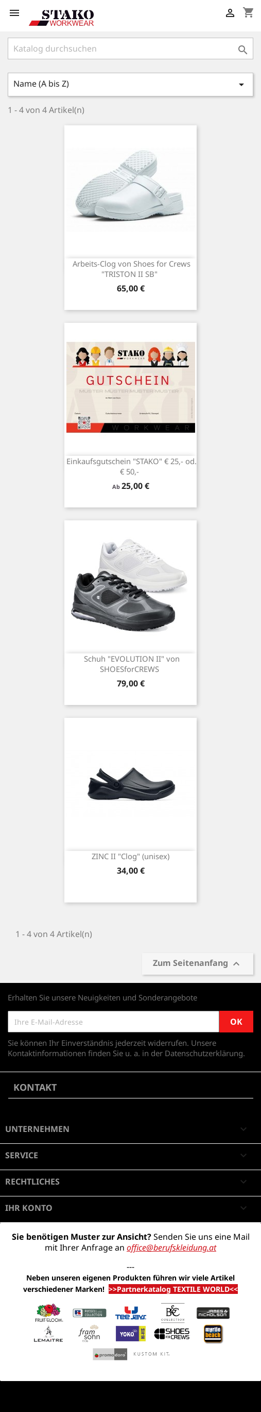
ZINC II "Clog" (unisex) (130, 856)
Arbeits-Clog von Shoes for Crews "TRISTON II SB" (131, 268)
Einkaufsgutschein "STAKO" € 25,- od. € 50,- (131, 466)
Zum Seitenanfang (197, 963)
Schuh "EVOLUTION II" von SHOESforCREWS (132, 663)
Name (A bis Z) (130, 84)
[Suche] (130, 48)
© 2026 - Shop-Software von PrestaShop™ (82, 1398)
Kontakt (35, 1087)
